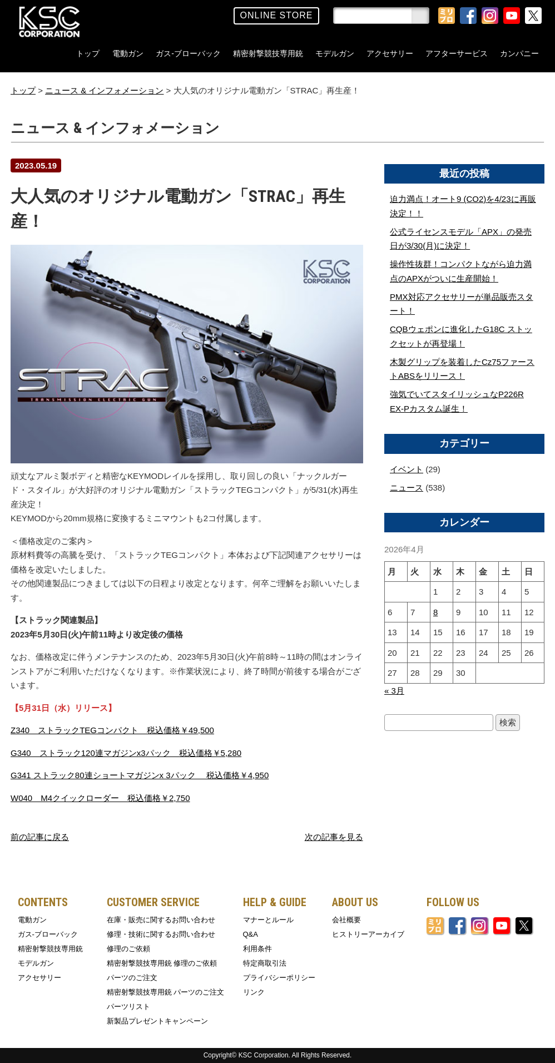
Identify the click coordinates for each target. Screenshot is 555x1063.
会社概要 (346, 920)
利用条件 (257, 949)
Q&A (250, 934)
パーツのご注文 (132, 977)
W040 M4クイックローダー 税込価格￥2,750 (100, 798)
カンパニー (519, 53)
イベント (406, 469)
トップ (88, 53)
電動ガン (127, 53)
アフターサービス (456, 53)
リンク (254, 992)
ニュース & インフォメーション (104, 90)
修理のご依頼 (128, 949)
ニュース (406, 487)
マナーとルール (268, 920)
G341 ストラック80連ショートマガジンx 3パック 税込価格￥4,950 (140, 775)
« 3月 (394, 690)
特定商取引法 (264, 963)
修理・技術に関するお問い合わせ (161, 934)
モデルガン (334, 53)
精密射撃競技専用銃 (268, 53)
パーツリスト (128, 1006)
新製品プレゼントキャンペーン (157, 1021)
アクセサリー (389, 53)
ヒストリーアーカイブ (368, 934)
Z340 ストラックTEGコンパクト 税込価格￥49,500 (112, 730)
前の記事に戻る (40, 837)
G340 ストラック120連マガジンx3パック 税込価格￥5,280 (126, 753)
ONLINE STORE (276, 15)
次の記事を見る (334, 837)
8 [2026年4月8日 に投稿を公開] (435, 612)
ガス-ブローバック (188, 53)
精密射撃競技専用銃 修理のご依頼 (162, 963)
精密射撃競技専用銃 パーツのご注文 (166, 992)
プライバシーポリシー (279, 977)
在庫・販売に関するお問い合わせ (161, 920)
